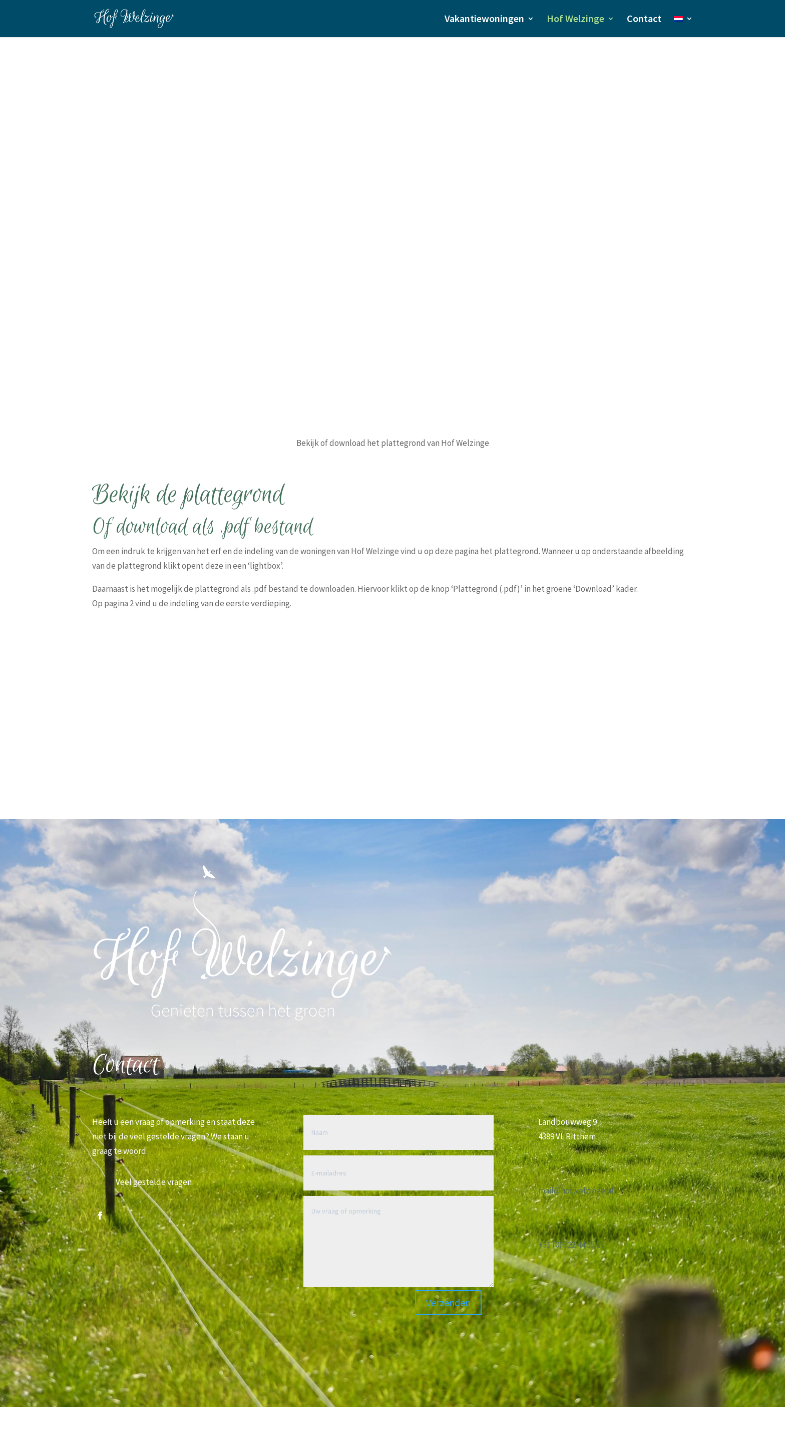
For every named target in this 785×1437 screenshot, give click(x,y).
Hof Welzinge (575, 20)
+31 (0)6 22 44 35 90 (571, 1244)
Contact (644, 20)
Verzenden (448, 1302)
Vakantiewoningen (484, 20)
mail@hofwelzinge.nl (576, 1190)
